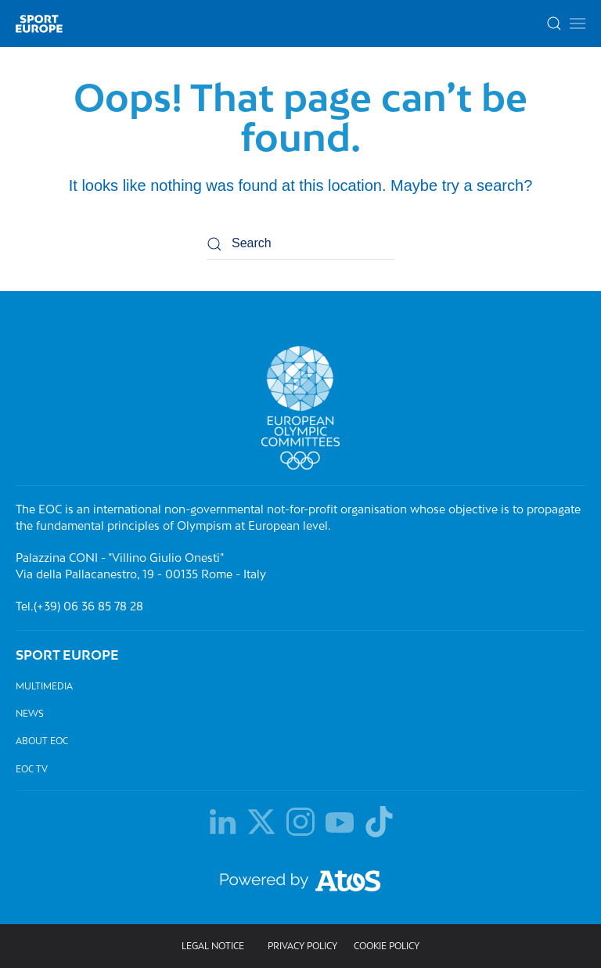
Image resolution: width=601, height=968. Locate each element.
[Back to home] (39, 23)
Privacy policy (302, 946)
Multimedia (44, 686)
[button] (577, 23)
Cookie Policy (386, 946)
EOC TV (32, 769)
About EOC (42, 741)
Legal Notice (213, 946)
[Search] (300, 244)
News (30, 713)
